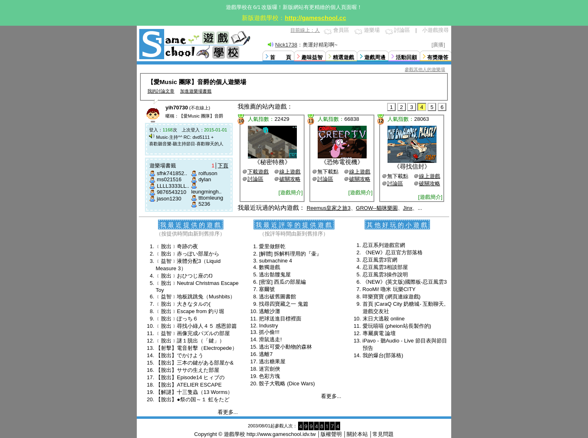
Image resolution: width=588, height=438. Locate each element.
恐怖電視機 (342, 161)
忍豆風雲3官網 (380, 260)
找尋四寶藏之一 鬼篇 (283, 304)
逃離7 (265, 354)
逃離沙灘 (269, 311)
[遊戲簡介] (290, 192)
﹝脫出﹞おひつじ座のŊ (184, 276)
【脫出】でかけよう (179, 355)
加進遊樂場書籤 (196, 91)
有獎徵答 (437, 57)
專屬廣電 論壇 (379, 333)
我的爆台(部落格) (383, 355)
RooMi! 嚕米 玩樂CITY (389, 289)
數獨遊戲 (269, 267)
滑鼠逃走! (270, 339)
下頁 (223, 165)
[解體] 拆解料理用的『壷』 (290, 254)
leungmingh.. (206, 192)
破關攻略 (290, 179)
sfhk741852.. (172, 173)
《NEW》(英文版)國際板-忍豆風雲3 (405, 282)
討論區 (402, 30)
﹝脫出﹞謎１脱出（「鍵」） (190, 341)
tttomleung (210, 198)
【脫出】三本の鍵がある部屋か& (195, 363)
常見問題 (383, 434)
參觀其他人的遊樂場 (425, 69)
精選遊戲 (343, 57)
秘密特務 (272, 161)
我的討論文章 (160, 91)
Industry (268, 325)
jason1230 (169, 199)
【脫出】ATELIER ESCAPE (189, 385)
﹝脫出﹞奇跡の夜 (177, 246)
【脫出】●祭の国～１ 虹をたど (192, 399)
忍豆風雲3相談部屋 (385, 267)
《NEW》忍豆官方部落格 (393, 252)
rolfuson (207, 173)
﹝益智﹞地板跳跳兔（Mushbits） (195, 296)
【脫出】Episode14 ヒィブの (190, 377)
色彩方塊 (269, 376)
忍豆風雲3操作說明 (385, 274)
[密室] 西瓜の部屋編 (282, 282)
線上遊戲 (290, 172)
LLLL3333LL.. (173, 186)
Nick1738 (286, 45)
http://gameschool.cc (315, 17)
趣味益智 (312, 57)
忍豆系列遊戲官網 (384, 245)
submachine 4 (275, 261)
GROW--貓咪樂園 (377, 208)
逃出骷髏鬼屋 (275, 274)
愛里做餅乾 (272, 246)
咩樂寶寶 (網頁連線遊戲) (392, 296)
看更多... (228, 412)
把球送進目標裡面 (280, 319)
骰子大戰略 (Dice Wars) (287, 383)
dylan (204, 179)
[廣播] (438, 45)
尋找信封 (412, 166)
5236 (204, 204)
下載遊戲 (258, 172)
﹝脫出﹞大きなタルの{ (183, 304)
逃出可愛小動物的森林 (285, 347)
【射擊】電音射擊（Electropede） (196, 348)
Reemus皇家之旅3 (329, 208)
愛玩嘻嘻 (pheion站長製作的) (397, 326)
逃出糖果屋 (272, 361)
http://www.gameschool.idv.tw (281, 434)
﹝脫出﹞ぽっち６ (177, 319)
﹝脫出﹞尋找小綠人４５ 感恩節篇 (196, 326)
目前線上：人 (305, 30)
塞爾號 (267, 289)
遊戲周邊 (374, 57)
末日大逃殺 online (384, 319)
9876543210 (171, 192)
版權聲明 (331, 434)
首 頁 (280, 57)
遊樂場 (372, 30)
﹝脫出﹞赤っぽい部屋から (187, 254)
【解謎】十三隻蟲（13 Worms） (194, 392)
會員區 (341, 30)
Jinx (407, 208)
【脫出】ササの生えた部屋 (187, 370)
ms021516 (169, 179)
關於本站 (357, 434)
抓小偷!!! (269, 332)
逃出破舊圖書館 (277, 296)
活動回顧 (406, 57)
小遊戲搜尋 (435, 30)
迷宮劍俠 (269, 369)
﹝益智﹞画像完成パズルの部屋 (193, 333)
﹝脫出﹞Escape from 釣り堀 (190, 311)
